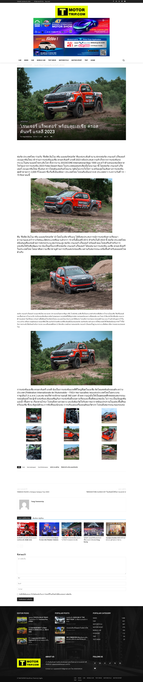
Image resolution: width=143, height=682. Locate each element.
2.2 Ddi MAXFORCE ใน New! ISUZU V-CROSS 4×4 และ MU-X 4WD (38, 630)
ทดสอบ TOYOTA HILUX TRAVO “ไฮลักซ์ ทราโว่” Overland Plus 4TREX (38, 619)
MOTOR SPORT (27, 65)
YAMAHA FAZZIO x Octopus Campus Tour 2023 (33, 492)
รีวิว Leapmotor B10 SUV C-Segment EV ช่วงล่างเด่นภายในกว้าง (38, 640)
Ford (23, 467)
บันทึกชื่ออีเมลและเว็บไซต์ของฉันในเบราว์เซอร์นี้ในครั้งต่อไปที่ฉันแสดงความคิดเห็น (45, 594)
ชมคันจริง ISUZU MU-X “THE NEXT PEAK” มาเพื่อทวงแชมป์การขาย (77, 619)
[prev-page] (18, 546)
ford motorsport (31, 467)
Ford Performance (43, 467)
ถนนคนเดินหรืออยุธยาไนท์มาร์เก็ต (77, 628)
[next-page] (21, 546)
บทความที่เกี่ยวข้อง (24, 518)
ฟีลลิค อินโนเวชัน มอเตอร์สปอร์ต (69, 467)
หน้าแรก (19, 65)
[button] (123, 60)
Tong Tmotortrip (27, 136)
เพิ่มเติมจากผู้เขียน (38, 518)
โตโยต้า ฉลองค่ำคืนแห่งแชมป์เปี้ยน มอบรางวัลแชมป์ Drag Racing (92, 540)
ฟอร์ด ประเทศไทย (54, 467)
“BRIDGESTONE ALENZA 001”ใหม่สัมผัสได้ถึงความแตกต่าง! (106, 492)
